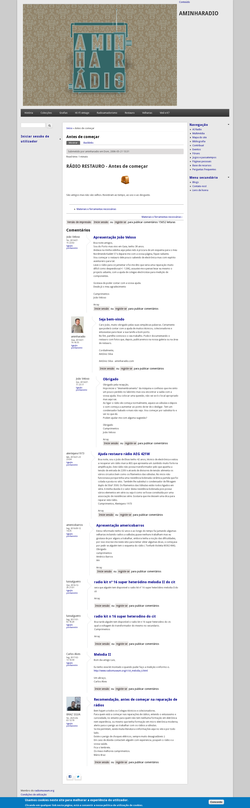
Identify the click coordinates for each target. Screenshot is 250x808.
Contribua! (198, 145)
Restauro (130, 112)
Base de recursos (201, 165)
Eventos (196, 149)
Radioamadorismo (107, 112)
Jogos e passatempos (204, 157)
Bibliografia (198, 141)
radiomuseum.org (44, 790)
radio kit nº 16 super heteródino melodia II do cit (134, 582)
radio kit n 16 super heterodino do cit (125, 616)
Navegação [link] (199, 125)
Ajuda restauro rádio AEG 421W (124, 454)
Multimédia (198, 133)
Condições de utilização (34, 794)
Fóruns (196, 153)
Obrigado (110, 379)
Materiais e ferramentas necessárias (96, 209)
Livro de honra (200, 190)
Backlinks (88, 142)
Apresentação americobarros (120, 525)
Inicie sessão (101, 222)
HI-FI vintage (82, 112)
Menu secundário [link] (204, 177)
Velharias (147, 112)
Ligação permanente (72, 247)
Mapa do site (199, 137)
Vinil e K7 (164, 112)
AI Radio (197, 129)
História (29, 112)
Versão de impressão (79, 222)
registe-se (120, 222)
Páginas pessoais (201, 161)
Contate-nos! (199, 186)
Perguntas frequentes (204, 169)
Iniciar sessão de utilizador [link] (35, 139)
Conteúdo (184, 2)
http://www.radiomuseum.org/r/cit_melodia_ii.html (121, 670)
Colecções (46, 112)
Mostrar (74, 142)
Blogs (195, 182)
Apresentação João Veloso (114, 237)
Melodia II (102, 654)
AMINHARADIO (199, 13)
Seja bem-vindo (111, 319)
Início (69, 128)
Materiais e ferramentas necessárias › (162, 216)
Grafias (63, 112)
